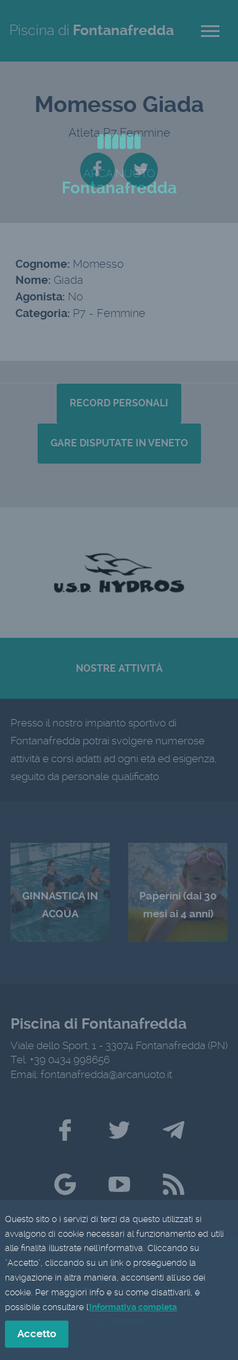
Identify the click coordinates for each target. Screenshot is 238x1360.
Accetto (36, 1335)
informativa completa (133, 1308)
